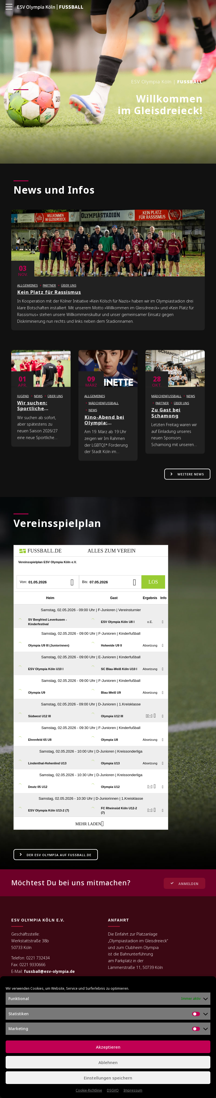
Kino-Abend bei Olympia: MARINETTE (104, 428)
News (38, 402)
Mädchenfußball (104, 409)
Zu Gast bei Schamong (166, 419)
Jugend (23, 402)
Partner (49, 291)
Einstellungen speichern (108, 1078)
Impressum (132, 1090)
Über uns (68, 291)
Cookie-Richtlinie (89, 1090)
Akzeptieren (108, 1047)
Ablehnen (108, 1062)
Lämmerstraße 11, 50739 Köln (135, 967)
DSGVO (113, 1090)
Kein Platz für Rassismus (49, 298)
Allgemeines (27, 291)
